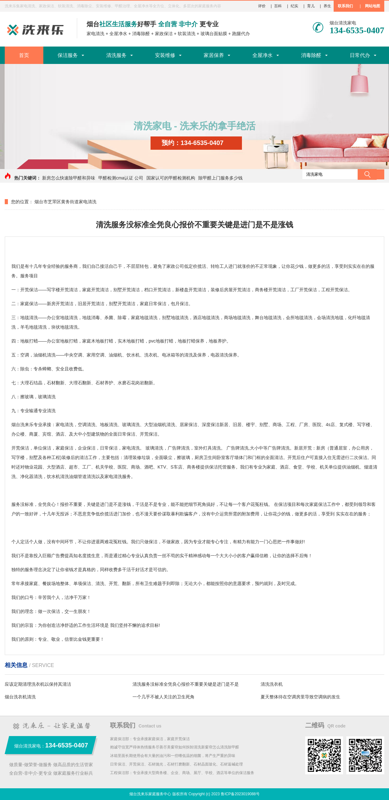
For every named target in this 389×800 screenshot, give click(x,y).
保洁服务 (68, 55)
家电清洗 (95, 33)
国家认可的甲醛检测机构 (170, 177)
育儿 (311, 6)
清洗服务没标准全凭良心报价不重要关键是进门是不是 (186, 684)
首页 (24, 55)
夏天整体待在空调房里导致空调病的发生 (300, 696)
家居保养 (214, 55)
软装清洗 (186, 33)
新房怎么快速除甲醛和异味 (68, 177)
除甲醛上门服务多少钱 (220, 177)
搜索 (367, 174)
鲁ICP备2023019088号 (240, 794)
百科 (278, 6)
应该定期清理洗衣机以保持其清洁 (38, 684)
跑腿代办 (241, 33)
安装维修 (165, 55)
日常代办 (360, 55)
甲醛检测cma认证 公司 (120, 177)
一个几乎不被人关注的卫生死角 (163, 696)
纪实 (294, 6)
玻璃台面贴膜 (214, 33)
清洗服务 (116, 55)
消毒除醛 (141, 33)
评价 (262, 6)
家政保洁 (164, 33)
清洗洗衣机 (272, 684)
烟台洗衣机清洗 (20, 696)
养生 (327, 6)
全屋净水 (118, 33)
